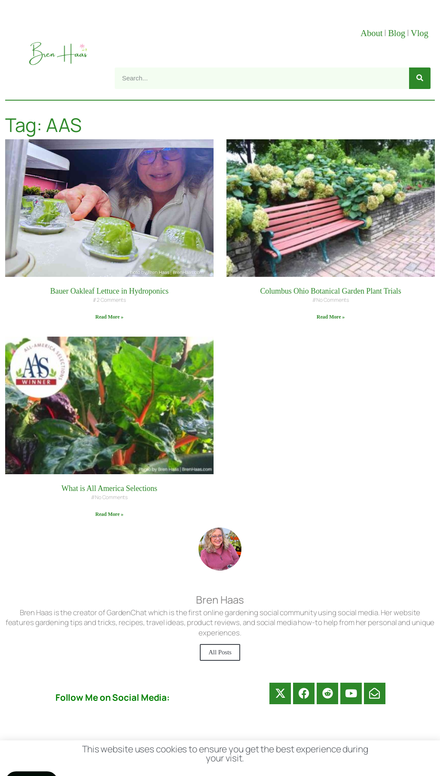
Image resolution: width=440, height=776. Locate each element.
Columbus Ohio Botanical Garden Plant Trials (330, 291)
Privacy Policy (319, 750)
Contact (148, 750)
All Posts (220, 652)
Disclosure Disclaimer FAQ (228, 750)
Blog (396, 33)
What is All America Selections (109, 488)
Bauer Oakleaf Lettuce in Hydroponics (109, 291)
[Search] (420, 78)
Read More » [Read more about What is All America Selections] (109, 514)
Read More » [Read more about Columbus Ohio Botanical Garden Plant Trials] (331, 317)
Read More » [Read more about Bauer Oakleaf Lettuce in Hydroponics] (109, 317)
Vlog (421, 33)
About (371, 33)
